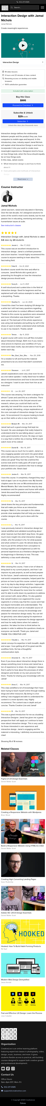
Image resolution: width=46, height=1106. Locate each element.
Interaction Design (11, 62)
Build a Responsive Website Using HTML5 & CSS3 (22, 845)
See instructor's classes (11, 225)
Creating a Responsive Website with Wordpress (21, 812)
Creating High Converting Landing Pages (18, 879)
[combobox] (24, 7)
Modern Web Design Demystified (15, 979)
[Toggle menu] (42, 7)
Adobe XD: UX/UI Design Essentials (16, 912)
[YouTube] (3, 1069)
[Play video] (23, 45)
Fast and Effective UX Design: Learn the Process (21, 1013)
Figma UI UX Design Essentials (14, 778)
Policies (23, 1103)
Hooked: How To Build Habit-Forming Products (21, 946)
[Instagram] (13, 1069)
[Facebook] (8, 1069)
